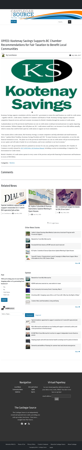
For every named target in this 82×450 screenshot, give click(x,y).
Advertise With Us (11, 444)
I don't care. (6, 294)
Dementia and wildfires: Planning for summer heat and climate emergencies (53, 345)
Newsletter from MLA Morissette (41, 239)
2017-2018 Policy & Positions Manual (32, 148)
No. (4, 289)
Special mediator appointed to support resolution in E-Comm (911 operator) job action (12, 207)
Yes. (4, 287)
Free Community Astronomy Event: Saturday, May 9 (46, 289)
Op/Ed (33, 389)
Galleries (17, 392)
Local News (17, 387)
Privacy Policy (31, 444)
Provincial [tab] (29, 315)
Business (12, 163)
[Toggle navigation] (14, 21)
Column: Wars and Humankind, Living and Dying (45, 301)
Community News (18, 389)
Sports (33, 392)
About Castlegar (72, 444)
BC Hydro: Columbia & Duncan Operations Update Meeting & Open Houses (40, 208)
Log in (51, 447)
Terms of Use (21, 444)
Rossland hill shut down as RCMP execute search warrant (47, 245)
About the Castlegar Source (58, 444)
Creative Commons (43, 444)
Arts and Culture (33, 387)
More (77, 263)
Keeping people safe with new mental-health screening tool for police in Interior (54, 340)
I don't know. (6, 292)
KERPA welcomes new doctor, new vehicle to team (46, 283)
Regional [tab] (38, 315)
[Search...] (63, 22)
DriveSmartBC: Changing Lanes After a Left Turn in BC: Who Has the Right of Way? (55, 295)
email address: (47, 396)
